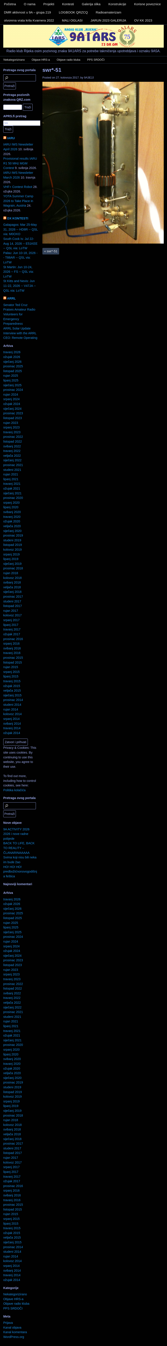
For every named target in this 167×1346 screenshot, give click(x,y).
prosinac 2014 (13, 700)
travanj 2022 (11, 451)
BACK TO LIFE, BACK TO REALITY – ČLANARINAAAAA (19, 847)
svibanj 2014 (12, 723)
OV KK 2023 (143, 20)
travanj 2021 (11, 483)
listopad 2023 (12, 418)
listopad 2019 (12, 545)
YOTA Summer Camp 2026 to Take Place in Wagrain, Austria (18, 200)
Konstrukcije (117, 4)
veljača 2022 (12, 455)
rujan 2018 (10, 573)
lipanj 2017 (10, 625)
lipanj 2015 (10, 676)
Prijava (8, 1322)
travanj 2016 (11, 653)
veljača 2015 (12, 690)
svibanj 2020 (12, 512)
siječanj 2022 (12, 460)
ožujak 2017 (11, 634)
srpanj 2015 (11, 672)
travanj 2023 (11, 432)
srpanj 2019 (11, 554)
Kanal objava (12, 1327)
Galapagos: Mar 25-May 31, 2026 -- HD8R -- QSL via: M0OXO (20, 229)
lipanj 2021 (10, 479)
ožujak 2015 (11, 686)
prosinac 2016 (13, 639)
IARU (11, 138)
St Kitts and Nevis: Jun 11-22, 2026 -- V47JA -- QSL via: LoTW (19, 285)
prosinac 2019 (13, 535)
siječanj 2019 (12, 563)
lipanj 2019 (10, 559)
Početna (10, 4)
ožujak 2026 (11, 357)
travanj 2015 (11, 681)
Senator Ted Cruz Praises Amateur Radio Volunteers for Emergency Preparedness (19, 314)
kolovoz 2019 (12, 549)
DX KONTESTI (17, 218)
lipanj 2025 (10, 380)
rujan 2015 (10, 667)
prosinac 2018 (13, 568)
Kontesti (68, 4)
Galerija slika (91, 4)
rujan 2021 (10, 474)
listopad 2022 (12, 441)
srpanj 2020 (11, 502)
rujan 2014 (10, 709)
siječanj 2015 (12, 695)
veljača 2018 (12, 587)
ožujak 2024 (11, 404)
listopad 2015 (12, 662)
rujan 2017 (10, 610)
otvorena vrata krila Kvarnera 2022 (29, 20)
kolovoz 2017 (12, 615)
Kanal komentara (15, 1332)
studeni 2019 (12, 540)
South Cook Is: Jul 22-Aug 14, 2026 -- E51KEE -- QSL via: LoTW (20, 243)
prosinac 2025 (13, 366)
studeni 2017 (12, 601)
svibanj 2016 (12, 648)
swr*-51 (51, 70)
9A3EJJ (89, 77)
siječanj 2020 (12, 531)
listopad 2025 (12, 371)
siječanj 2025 (12, 385)
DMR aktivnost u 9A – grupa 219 (27, 12)
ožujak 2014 (11, 733)
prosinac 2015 (13, 657)
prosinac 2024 (13, 389)
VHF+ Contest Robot (17, 187)
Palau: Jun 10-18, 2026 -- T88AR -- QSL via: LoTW (20, 257)
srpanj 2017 (11, 620)
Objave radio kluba (68, 59)
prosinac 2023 (13, 413)
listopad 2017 (12, 606)
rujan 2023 (10, 423)
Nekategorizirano (14, 59)
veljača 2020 (12, 526)
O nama (29, 4)
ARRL (11, 298)
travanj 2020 (11, 516)
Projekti (48, 4)
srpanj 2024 (11, 399)
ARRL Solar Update (17, 328)
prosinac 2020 (13, 498)
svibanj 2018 (12, 582)
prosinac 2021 (13, 465)
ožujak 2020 (11, 521)
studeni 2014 (12, 704)
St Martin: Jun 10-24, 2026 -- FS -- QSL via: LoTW (18, 271)
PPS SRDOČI (96, 59)
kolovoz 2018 (12, 578)
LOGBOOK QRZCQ (73, 12)
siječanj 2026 (12, 361)
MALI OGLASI (72, 20)
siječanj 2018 (12, 592)
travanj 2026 (11, 352)
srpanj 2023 (11, 427)
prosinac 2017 (13, 596)
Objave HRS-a (41, 59)
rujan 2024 (10, 394)
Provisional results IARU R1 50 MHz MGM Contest (20, 163)
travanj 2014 (11, 728)
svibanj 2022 (12, 446)
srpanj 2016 (11, 643)
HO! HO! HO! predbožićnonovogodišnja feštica (20, 871)
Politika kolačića (14, 790)
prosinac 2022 (13, 436)
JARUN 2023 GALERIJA (108, 20)
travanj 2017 (11, 629)
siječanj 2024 (12, 408)
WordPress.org (13, 1337)
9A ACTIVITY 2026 (16, 829)
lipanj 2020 (10, 507)
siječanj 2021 (12, 493)
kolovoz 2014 (12, 714)
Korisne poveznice (147, 4)
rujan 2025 (10, 375)
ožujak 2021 (11, 488)
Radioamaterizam (108, 12)
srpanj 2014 (11, 719)
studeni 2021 (12, 470)
